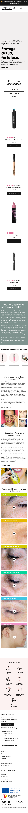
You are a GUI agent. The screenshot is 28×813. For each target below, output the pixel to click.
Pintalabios (14, 365)
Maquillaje (14, 89)
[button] (6, 407)
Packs (14, 96)
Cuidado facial (14, 93)
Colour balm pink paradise (14, 235)
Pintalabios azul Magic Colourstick (14, 140)
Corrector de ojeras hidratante (14, 187)
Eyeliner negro (14, 282)
